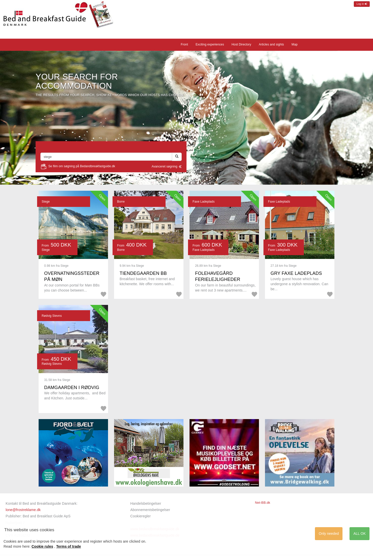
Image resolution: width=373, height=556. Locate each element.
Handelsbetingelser (145, 503)
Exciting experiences (210, 44)
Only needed (329, 533)
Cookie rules (42, 546)
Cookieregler (140, 516)
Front (184, 44)
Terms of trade (68, 546)
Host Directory (241, 44)
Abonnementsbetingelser (150, 510)
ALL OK (359, 533)
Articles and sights (271, 44)
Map (294, 44)
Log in (362, 4)
